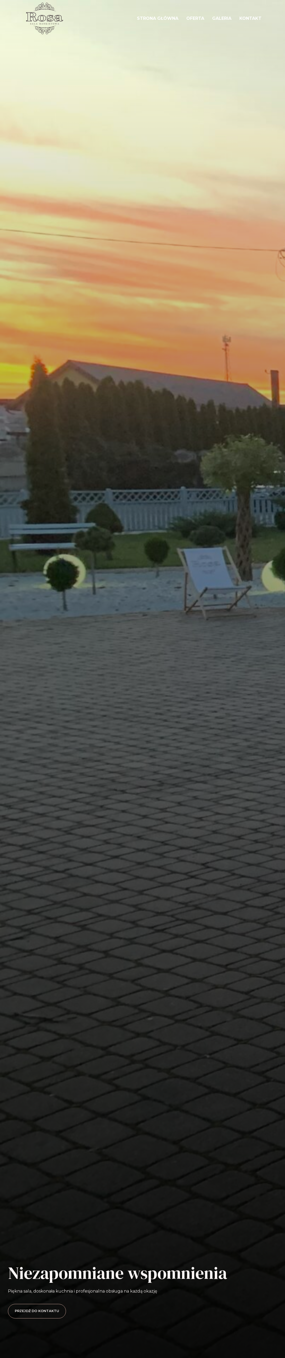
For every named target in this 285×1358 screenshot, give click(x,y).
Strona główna (157, 18)
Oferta (195, 18)
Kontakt (250, 18)
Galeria (221, 18)
